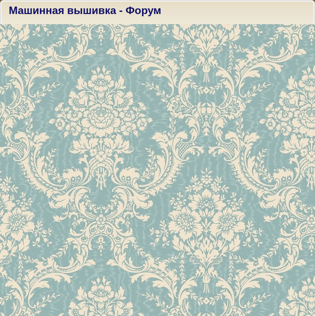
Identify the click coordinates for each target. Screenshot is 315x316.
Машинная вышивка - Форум (85, 10)
